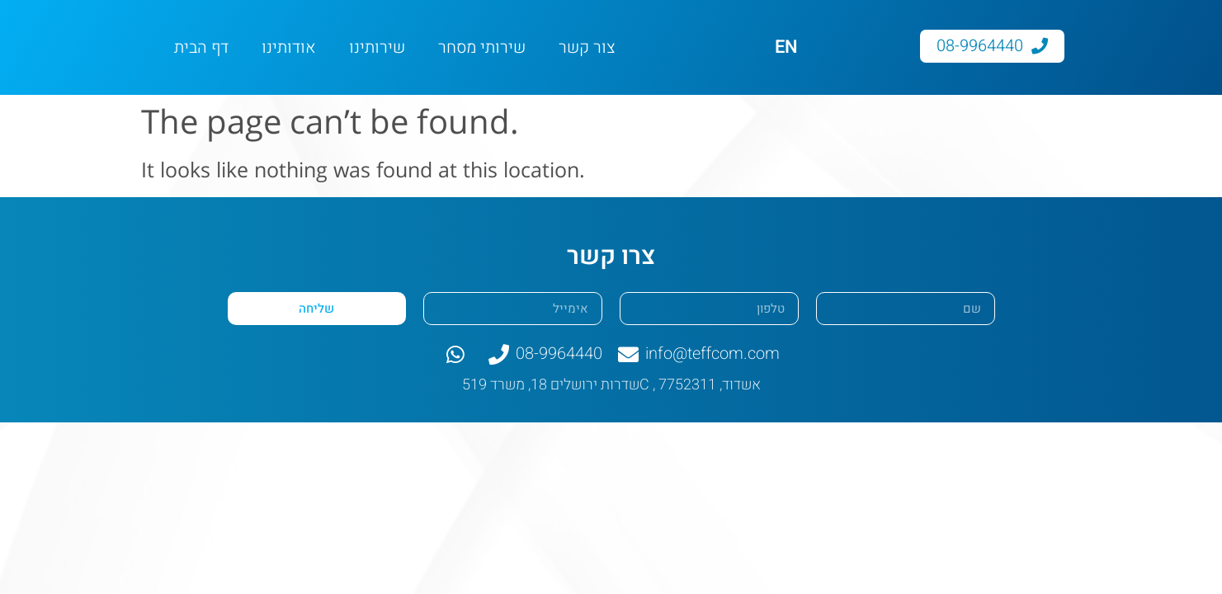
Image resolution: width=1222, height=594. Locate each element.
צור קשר (587, 47)
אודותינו (289, 47)
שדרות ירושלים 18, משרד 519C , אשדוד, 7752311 (611, 385)
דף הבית (201, 47)
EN (786, 47)
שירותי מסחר (482, 47)
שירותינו (377, 47)
